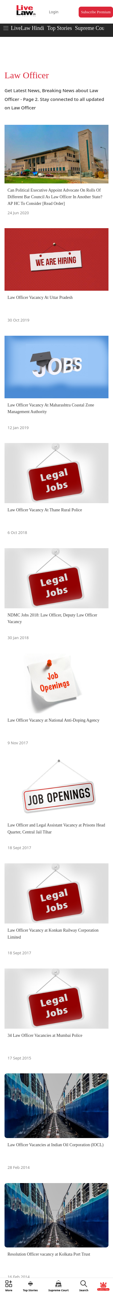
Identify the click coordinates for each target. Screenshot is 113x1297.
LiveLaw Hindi (27, 28)
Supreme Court (91, 28)
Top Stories (59, 28)
